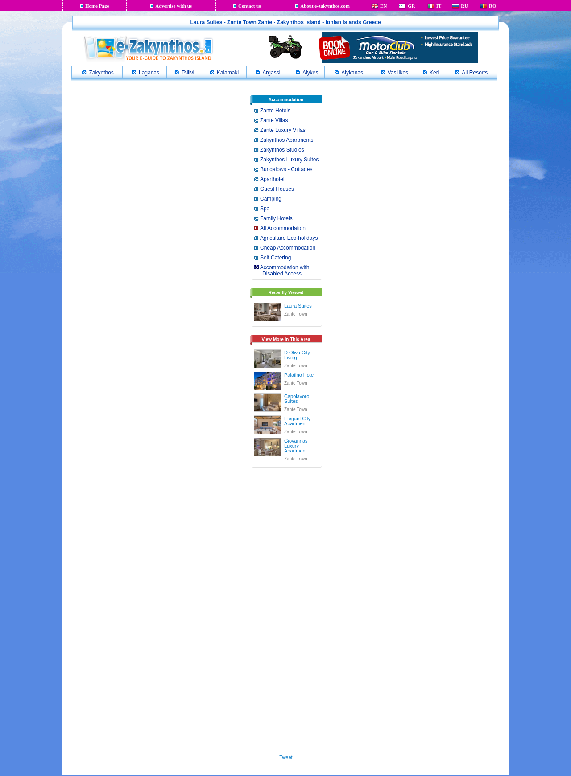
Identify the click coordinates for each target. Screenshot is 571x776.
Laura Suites (298, 305)
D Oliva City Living (297, 355)
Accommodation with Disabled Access (281, 270)
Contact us (249, 5)
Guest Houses (277, 189)
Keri (434, 73)
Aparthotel (272, 179)
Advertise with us (173, 5)
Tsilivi (188, 73)
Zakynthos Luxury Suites (289, 159)
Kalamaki (228, 73)
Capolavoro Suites (296, 399)
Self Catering (275, 258)
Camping (270, 199)
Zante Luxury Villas (283, 130)
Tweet (285, 757)
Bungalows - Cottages (286, 169)
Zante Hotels (275, 110)
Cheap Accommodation (287, 248)
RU (464, 5)
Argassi (271, 73)
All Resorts (475, 73)
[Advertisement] (286, 609)
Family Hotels (276, 218)
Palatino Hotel (299, 375)
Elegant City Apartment (297, 421)
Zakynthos (101, 73)
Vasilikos (398, 73)
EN (383, 5)
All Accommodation (283, 228)
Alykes (310, 73)
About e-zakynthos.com (325, 5)
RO (493, 5)
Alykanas (352, 73)
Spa (264, 208)
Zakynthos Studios (282, 150)
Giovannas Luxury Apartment (296, 445)
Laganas (149, 73)
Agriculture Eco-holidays (289, 238)
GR (411, 5)
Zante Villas (274, 120)
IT (439, 5)
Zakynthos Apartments (286, 140)
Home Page (97, 5)
